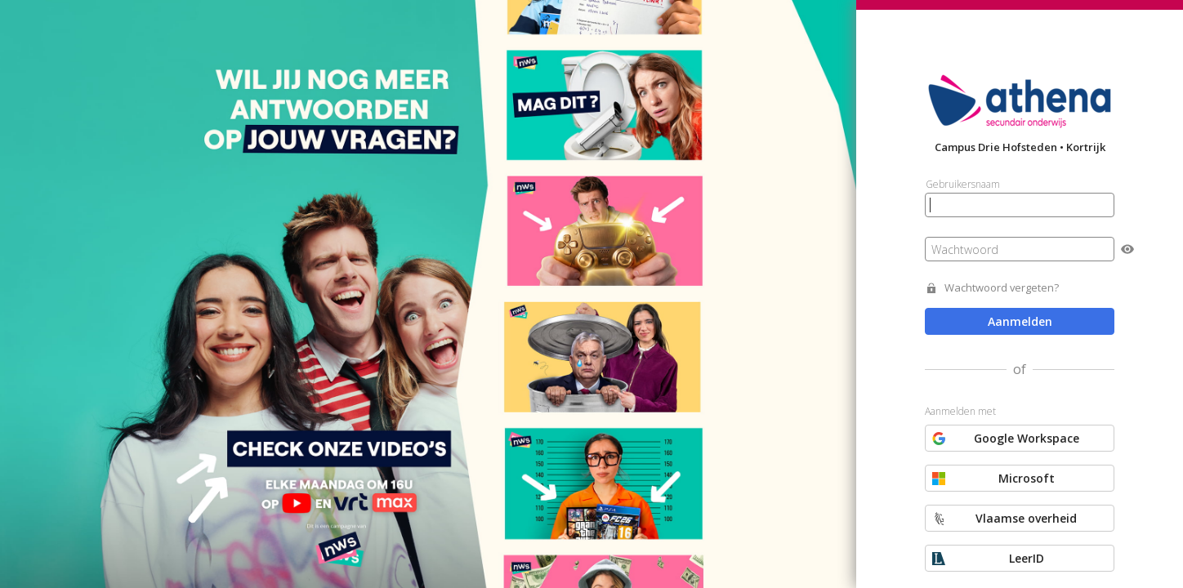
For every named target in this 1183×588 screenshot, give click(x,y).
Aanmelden (1020, 321)
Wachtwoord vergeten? (1001, 288)
